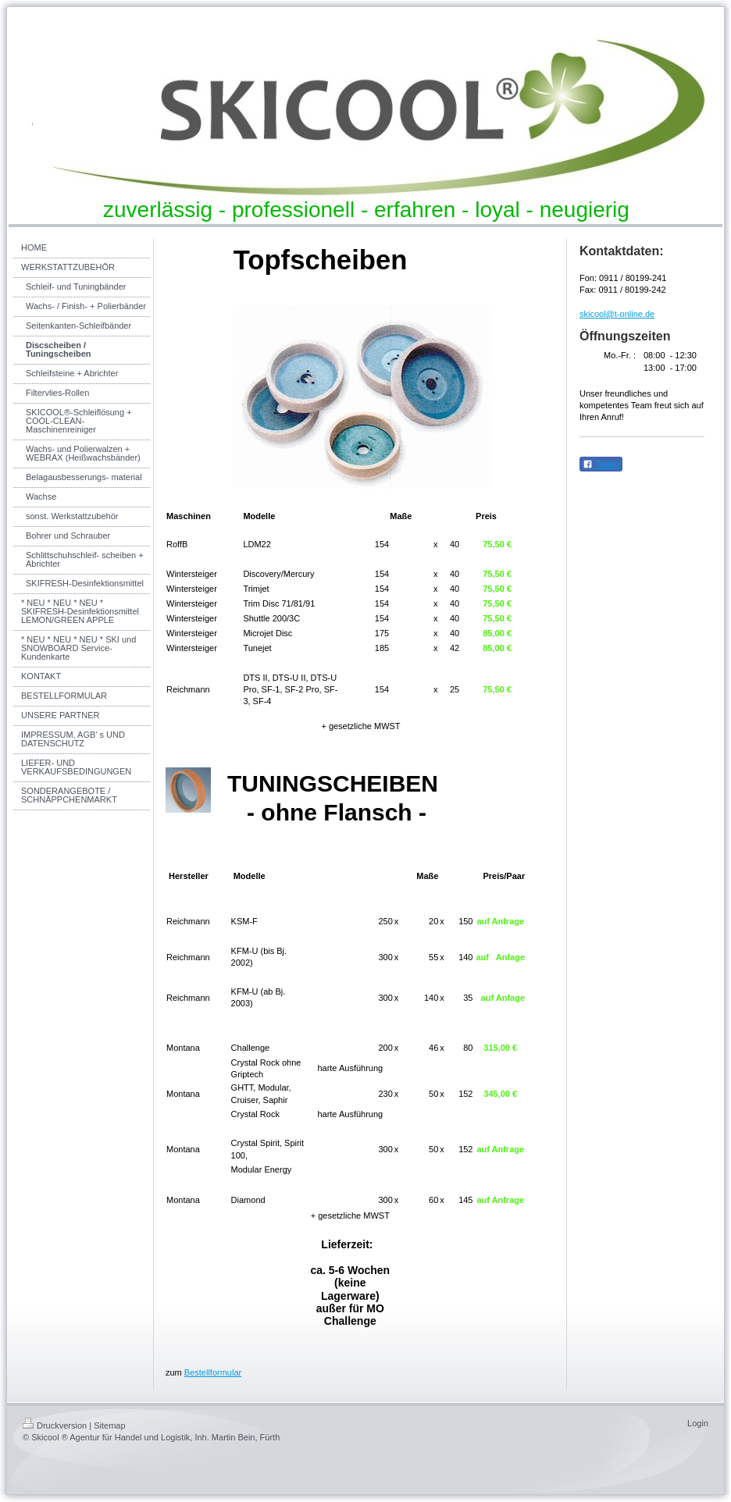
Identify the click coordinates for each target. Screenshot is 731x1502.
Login (697, 1423)
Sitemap (109, 1425)
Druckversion (55, 1425)
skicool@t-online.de (616, 314)
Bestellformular (212, 1372)
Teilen (601, 464)
